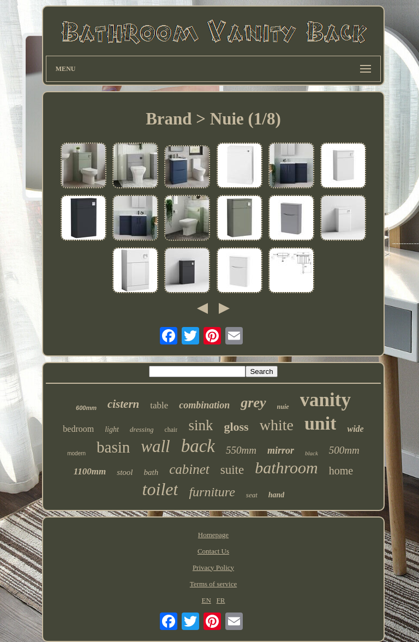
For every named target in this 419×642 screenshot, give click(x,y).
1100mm (90, 471)
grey (253, 403)
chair (170, 429)
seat (252, 495)
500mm (344, 450)
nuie (283, 407)
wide (355, 428)
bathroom (286, 468)
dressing (142, 429)
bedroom (78, 428)
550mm (241, 450)
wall (155, 446)
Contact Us (213, 551)
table (159, 405)
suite (232, 470)
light (112, 429)
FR (221, 600)
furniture (212, 492)
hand (276, 495)
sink (200, 425)
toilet (160, 489)
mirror (280, 450)
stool (125, 472)
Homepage (213, 535)
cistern (123, 404)
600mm (86, 408)
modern (76, 453)
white (277, 425)
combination (204, 405)
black (311, 453)
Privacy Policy (213, 567)
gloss (236, 426)
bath (150, 472)
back (198, 446)
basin (113, 447)
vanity (325, 400)
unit (320, 423)
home (341, 471)
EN (206, 600)
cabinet (189, 469)
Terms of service (213, 584)
